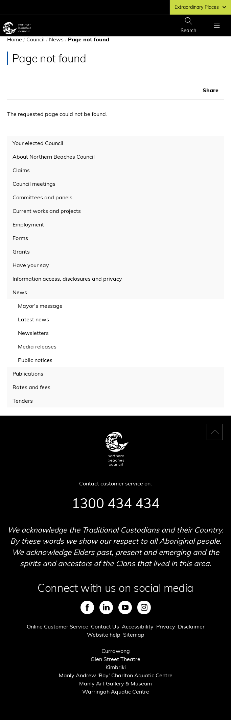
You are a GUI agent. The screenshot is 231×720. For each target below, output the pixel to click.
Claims (21, 170)
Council (35, 39)
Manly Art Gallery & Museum (115, 683)
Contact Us (105, 626)
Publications (28, 373)
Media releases (37, 346)
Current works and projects (47, 210)
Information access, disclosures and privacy (67, 278)
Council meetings (34, 183)
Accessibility (138, 626)
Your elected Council (38, 143)
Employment (28, 224)
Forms (20, 238)
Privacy (165, 626)
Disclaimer (191, 626)
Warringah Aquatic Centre (115, 691)
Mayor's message (40, 305)
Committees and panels (42, 197)
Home (14, 39)
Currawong (115, 650)
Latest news (33, 319)
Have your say (31, 265)
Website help (103, 634)
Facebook (87, 607)
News (56, 39)
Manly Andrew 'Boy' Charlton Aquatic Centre (115, 675)
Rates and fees (31, 387)
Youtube (125, 607)
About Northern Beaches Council (54, 156)
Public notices (35, 360)
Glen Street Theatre (115, 659)
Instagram (144, 607)
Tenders (23, 400)
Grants (21, 251)
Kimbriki (116, 667)
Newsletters (33, 332)
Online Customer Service (57, 626)
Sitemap (133, 634)
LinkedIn (106, 607)
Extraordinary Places (200, 7)
